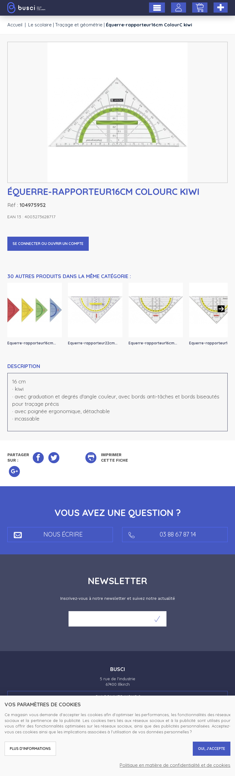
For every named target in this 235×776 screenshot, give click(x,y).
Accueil (14, 25)
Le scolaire (40, 25)
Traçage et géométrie (79, 25)
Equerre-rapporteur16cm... (31, 343)
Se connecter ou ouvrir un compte (48, 243)
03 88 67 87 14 (162, 534)
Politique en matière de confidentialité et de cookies (175, 765)
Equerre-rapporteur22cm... (93, 343)
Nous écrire (48, 534)
